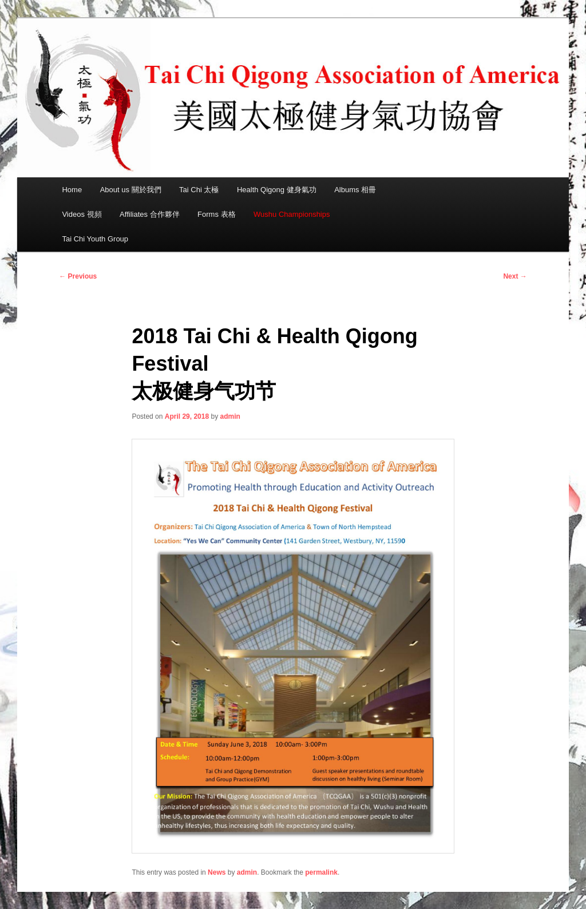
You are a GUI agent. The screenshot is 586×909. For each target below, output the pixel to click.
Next (514, 276)
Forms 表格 (216, 214)
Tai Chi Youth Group (95, 239)
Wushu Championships (292, 214)
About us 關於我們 (130, 189)
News (216, 872)
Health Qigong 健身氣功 (276, 189)
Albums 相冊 (355, 189)
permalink (321, 872)
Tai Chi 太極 (199, 189)
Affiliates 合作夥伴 (150, 214)
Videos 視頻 (81, 214)
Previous (78, 276)
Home (72, 189)
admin (230, 416)
